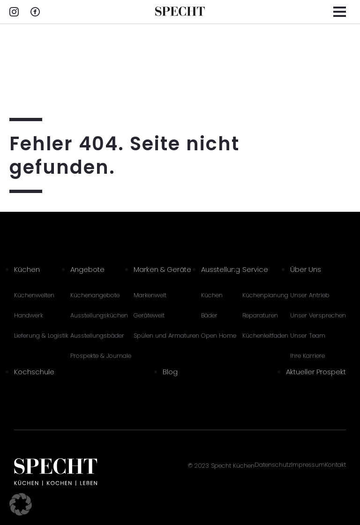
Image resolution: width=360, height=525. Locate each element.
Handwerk (28, 315)
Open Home (218, 335)
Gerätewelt (149, 315)
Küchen (27, 269)
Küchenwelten (34, 295)
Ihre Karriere (307, 355)
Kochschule (34, 372)
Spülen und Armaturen (166, 335)
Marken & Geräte (162, 269)
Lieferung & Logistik (41, 335)
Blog (170, 372)
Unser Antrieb (310, 295)
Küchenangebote (95, 295)
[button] (20, 504)
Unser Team (307, 335)
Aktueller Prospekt (316, 372)
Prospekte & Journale (100, 355)
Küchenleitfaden (265, 335)
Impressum (308, 464)
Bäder (209, 315)
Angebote (87, 269)
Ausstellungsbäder (97, 335)
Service (255, 269)
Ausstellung (220, 269)
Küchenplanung (265, 295)
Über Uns (305, 269)
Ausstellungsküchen (99, 315)
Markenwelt (150, 295)
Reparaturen (260, 315)
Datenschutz (273, 464)
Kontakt (335, 464)
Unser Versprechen (318, 315)
